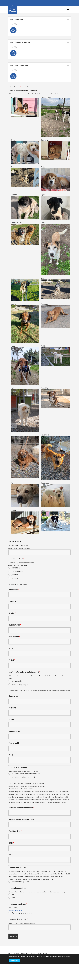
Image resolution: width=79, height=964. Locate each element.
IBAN (11, 843)
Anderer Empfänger (20, 684)
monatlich (16, 568)
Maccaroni (55, 315)
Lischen (25, 323)
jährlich (15, 574)
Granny (25, 205)
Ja (13, 894)
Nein (13, 898)
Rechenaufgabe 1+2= (18, 919)
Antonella (25, 106)
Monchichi (55, 397)
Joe (25, 289)
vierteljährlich (17, 571)
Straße (12, 613)
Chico (25, 151)
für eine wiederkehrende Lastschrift (26, 774)
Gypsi (55, 206)
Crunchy (55, 149)
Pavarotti (55, 457)
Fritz (55, 178)
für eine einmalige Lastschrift (24, 777)
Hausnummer (14, 625)
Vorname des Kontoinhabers (21, 807)
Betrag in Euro (15, 541)
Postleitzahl (14, 636)
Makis (55, 355)
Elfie (25, 176)
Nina (25, 456)
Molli (25, 409)
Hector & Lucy (25, 233)
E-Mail (11, 660)
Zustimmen (13, 960)
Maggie (25, 365)
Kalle (55, 288)
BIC (10, 854)
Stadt (11, 648)
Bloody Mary (55, 116)
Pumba (25, 494)
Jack (55, 248)
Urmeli (25, 521)
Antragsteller (17, 681)
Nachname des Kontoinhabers (22, 819)
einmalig (15, 578)
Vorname (12, 601)
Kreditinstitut (15, 831)
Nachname (13, 589)
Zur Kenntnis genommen (22, 882)
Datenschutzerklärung (15, 910)
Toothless (55, 494)
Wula (55, 520)
